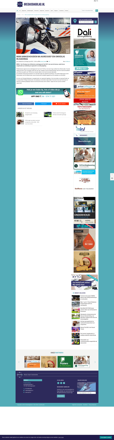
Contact (66, 10)
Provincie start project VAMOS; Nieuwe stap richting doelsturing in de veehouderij (88, 297)
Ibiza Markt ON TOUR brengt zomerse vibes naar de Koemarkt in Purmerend (88, 310)
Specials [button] (47, 10)
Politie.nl (68, 61)
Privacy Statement (92, 409)
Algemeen (24, 10)
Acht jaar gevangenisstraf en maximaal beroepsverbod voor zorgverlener (87, 323)
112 (20, 10)
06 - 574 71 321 (48, 96)
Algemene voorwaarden (77, 409)
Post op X (43, 103)
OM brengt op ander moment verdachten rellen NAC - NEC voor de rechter (32, 122)
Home (18, 14)
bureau (41, 61)
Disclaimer (85, 409)
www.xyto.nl (28, 396)
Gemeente (36, 10)
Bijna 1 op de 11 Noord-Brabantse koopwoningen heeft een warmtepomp (88, 304)
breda (45, 61)
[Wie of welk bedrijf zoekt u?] (86, 22)
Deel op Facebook (26, 103)
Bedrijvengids (30, 10)
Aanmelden (61, 400)
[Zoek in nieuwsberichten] (88, 10)
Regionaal (42, 10)
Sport (52, 10)
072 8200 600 (28, 393)
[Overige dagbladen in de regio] (86, 390)
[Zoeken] (96, 10)
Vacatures (61, 10)
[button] (17, 369)
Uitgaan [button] (55, 10)
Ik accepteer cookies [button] (106, 437)
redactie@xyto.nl (29, 395)
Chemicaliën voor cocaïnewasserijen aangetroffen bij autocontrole (88, 346)
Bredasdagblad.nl (34, 4)
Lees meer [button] (61, 437)
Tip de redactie (61, 103)
